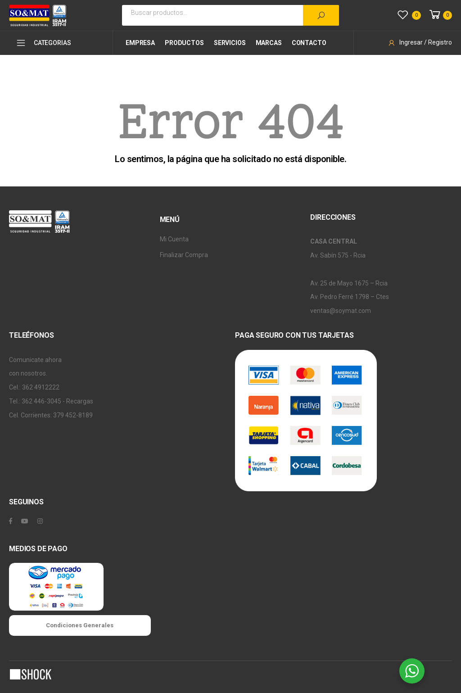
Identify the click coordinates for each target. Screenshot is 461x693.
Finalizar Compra (184, 254)
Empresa (140, 42)
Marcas (269, 42)
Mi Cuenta (174, 239)
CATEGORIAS (43, 42)
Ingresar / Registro (420, 42)
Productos (184, 42)
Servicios (230, 42)
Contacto (309, 42)
